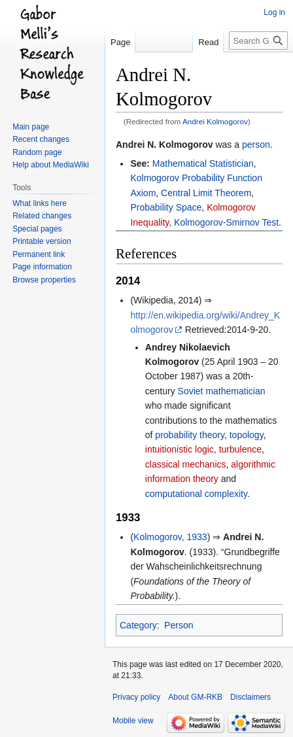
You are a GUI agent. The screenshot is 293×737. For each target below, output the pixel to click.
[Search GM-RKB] (258, 40)
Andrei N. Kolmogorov (164, 144)
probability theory (189, 435)
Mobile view (133, 720)
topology (247, 435)
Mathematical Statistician (203, 163)
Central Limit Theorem (206, 193)
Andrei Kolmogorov (215, 121)
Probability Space (165, 207)
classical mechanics (185, 464)
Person (178, 625)
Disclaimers (250, 697)
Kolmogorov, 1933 (170, 537)
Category (138, 625)
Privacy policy (136, 697)
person (256, 144)
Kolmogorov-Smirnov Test (226, 222)
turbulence (240, 449)
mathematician (235, 391)
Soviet (190, 391)
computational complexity (196, 493)
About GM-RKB (195, 697)
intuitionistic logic (179, 449)
